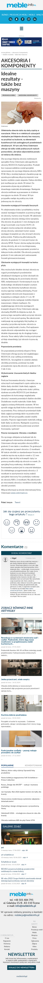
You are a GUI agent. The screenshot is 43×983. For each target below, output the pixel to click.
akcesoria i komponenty (20, 52)
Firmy (34, 938)
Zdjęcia (34, 944)
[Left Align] (21, 28)
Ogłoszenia (35, 941)
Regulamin (7, 941)
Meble (32, 15)
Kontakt (7, 949)
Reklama (7, 946)
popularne (7, 765)
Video (34, 946)
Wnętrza (34, 935)
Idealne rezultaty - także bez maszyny (15, 54)
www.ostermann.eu (19, 493)
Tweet (17, 502)
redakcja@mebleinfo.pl (27, 915)
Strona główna (5, 52)
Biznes (5, 15)
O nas (7, 938)
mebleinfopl (22, 976)
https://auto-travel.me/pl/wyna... (21, 589)
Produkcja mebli (18, 15)
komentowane (33, 765)
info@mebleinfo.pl (25, 905)
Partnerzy (7, 944)
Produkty (34, 949)
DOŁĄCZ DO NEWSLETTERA (22, 967)
